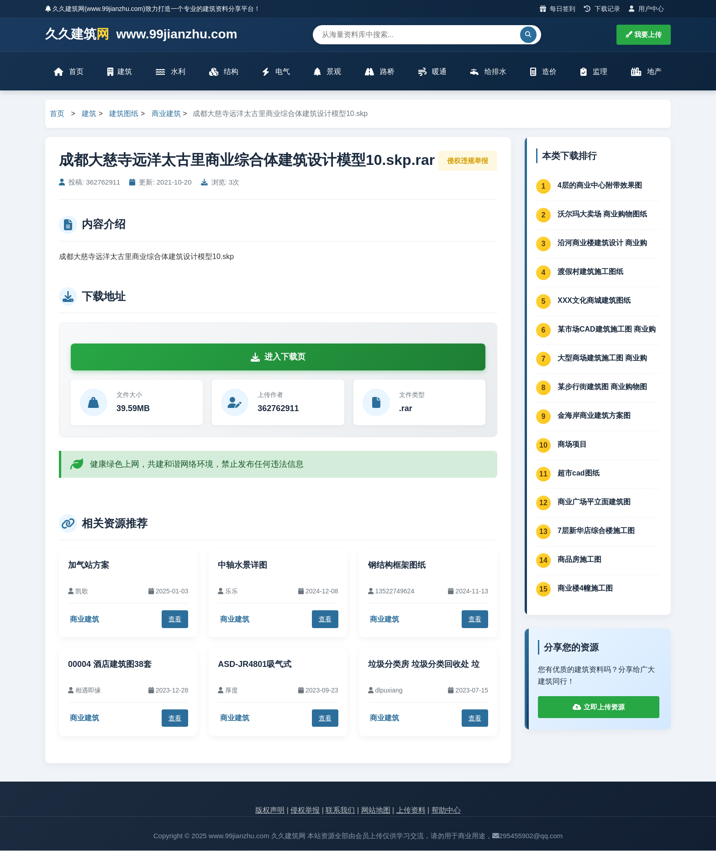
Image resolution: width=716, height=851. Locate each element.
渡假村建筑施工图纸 (590, 272)
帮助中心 (446, 811)
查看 (174, 620)
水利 (170, 72)
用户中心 (646, 8)
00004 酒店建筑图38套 (110, 664)
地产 (646, 72)
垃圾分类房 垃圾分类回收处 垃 (423, 664)
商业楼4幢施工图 (585, 588)
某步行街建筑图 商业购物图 (602, 387)
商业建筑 (166, 114)
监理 (593, 72)
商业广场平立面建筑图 (594, 502)
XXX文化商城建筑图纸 (594, 301)
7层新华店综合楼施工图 (596, 531)
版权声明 (269, 811)
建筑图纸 (123, 114)
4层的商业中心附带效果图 (600, 186)
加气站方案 (88, 565)
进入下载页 (278, 357)
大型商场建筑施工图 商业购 (602, 358)
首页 (69, 72)
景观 (327, 72)
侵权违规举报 (467, 161)
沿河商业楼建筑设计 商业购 (602, 243)
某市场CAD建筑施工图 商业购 (607, 329)
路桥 (379, 72)
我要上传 (644, 34)
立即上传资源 (598, 708)
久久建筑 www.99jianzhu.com (141, 34)
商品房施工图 (579, 560)
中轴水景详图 (242, 565)
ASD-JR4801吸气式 (254, 664)
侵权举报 (305, 811)
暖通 (432, 72)
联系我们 (340, 811)
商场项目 (572, 445)
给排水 (488, 72)
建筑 (119, 72)
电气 (276, 72)
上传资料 (411, 811)
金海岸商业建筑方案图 (594, 416)
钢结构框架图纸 (397, 565)
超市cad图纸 (579, 473)
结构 (223, 72)
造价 (543, 72)
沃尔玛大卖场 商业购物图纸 (602, 214)
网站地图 (375, 811)
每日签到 (558, 8)
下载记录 (602, 8)
